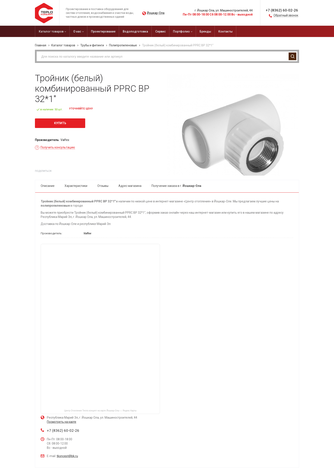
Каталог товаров (63, 45)
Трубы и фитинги (92, 45)
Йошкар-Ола (155, 13)
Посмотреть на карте (61, 421)
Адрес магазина (129, 186)
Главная (40, 45)
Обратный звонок (286, 15)
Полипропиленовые (123, 45)
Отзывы (102, 186)
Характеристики (76, 186)
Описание (48, 186)
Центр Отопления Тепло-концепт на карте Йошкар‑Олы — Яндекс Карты (100, 410)
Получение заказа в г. (176, 186)
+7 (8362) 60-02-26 (282, 10)
